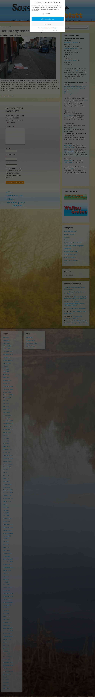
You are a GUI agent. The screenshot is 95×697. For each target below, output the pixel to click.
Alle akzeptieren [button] (47, 19)
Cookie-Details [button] (38, 30)
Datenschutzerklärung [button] (48, 30)
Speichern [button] (47, 24)
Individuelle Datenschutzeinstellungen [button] (47, 28)
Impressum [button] (57, 30)
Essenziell (46, 13)
